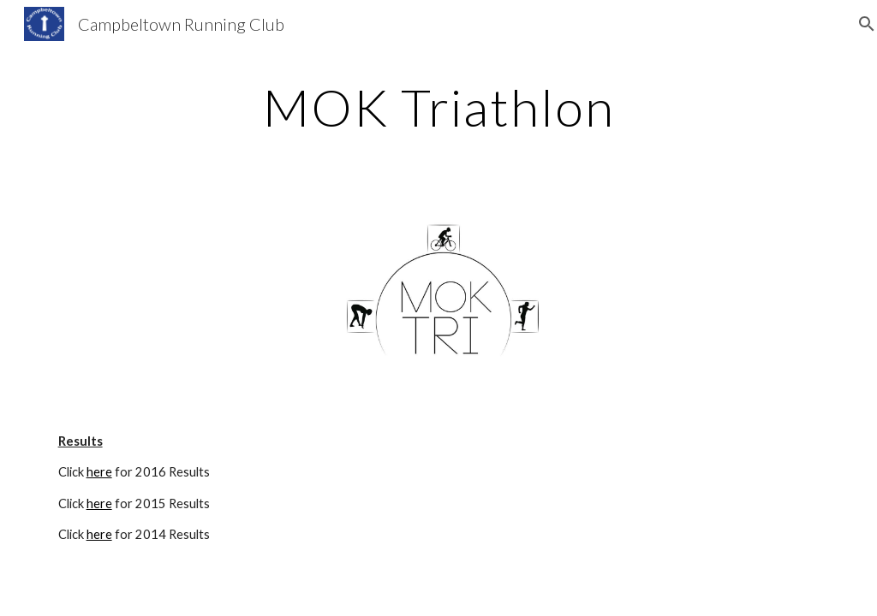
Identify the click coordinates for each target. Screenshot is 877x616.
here (99, 472)
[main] (438, 107)
